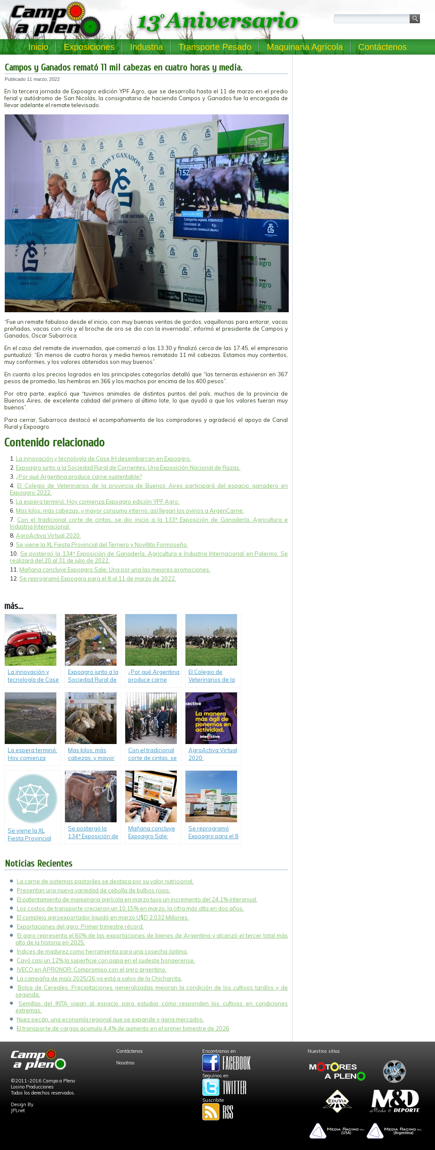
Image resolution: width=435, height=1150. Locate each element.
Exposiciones (89, 47)
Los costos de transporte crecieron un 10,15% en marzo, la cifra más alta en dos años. (130, 908)
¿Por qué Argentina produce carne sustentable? (79, 476)
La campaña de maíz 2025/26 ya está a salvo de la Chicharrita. (99, 978)
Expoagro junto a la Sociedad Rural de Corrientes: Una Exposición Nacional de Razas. (128, 467)
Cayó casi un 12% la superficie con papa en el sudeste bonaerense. (106, 960)
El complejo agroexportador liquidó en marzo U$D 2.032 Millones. (103, 917)
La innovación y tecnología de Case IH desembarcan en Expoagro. (103, 458)
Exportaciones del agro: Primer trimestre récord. (80, 926)
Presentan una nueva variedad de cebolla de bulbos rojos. (93, 890)
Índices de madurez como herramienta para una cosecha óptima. (102, 951)
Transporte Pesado (215, 47)
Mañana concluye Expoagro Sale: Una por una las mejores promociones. (114, 569)
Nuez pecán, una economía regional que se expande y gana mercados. (110, 1019)
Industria (146, 47)
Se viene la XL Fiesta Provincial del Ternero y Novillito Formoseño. (102, 544)
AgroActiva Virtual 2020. (48, 535)
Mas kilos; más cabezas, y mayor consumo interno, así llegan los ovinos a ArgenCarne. (130, 510)
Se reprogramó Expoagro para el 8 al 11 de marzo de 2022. (97, 578)
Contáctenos (382, 47)
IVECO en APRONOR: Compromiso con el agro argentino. (92, 969)
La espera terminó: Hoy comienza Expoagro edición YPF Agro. (97, 501)
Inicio (38, 47)
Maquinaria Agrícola (305, 47)
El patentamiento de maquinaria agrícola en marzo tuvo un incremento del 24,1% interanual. (137, 899)
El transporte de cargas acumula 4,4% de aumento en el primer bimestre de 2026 (123, 1028)
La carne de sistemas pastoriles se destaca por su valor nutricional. (105, 881)
